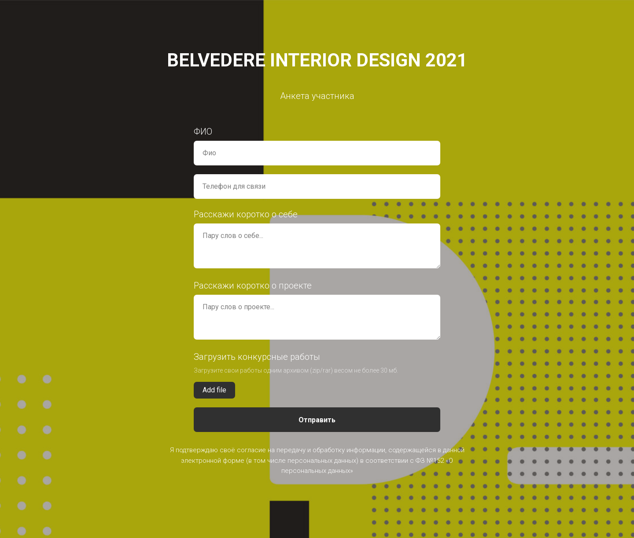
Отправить (317, 420)
